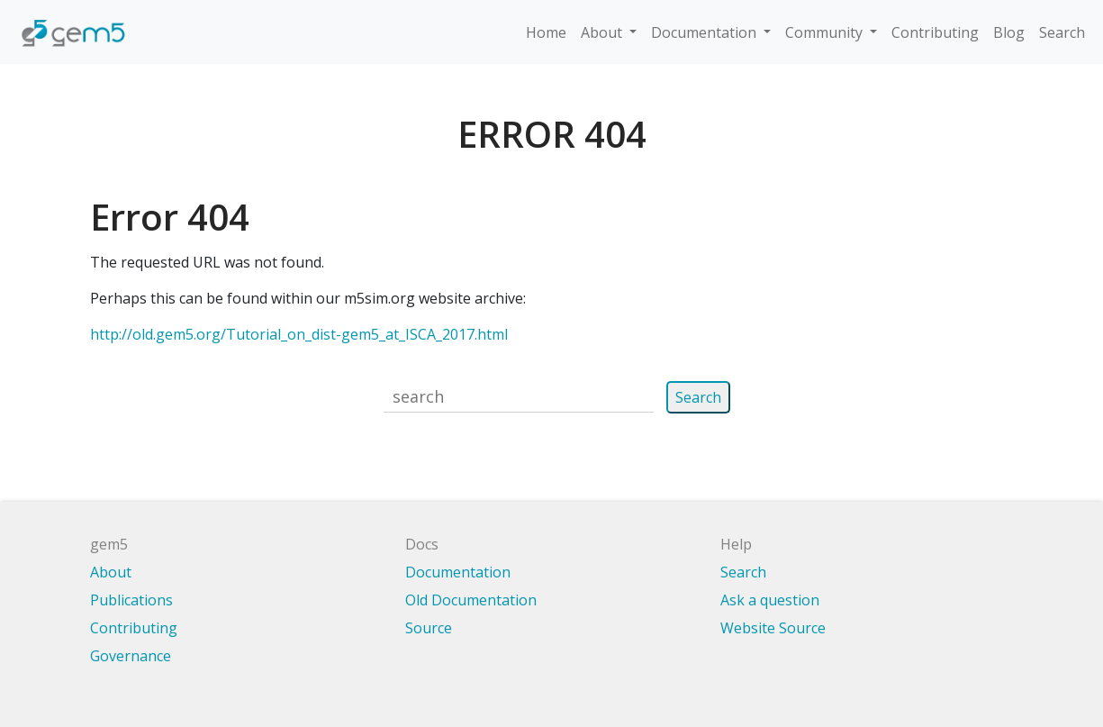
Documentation (705, 32)
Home (546, 32)
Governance (130, 656)
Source (428, 628)
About (603, 32)
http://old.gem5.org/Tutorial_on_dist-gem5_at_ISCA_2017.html (299, 334)
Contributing (935, 32)
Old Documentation (471, 600)
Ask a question (769, 600)
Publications (131, 600)
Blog (1009, 32)
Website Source (773, 628)
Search (1062, 32)
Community (825, 32)
